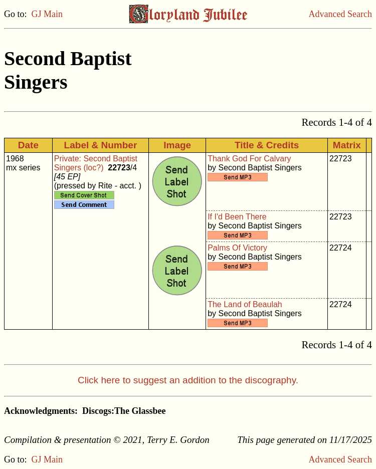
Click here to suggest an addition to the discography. (188, 380)
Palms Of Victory (237, 248)
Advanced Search (340, 14)
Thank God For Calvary (249, 158)
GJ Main (47, 14)
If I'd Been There (237, 216)
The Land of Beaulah (245, 304)
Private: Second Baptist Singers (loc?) (95, 163)
